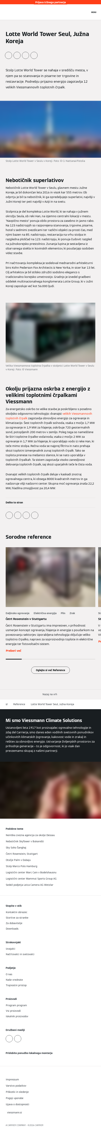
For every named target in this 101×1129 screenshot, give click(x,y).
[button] (50, 694)
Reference (19, 704)
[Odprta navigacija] (94, 12)
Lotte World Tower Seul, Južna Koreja (52, 704)
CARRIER (39, 1125)
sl (7, 704)
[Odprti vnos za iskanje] (85, 12)
